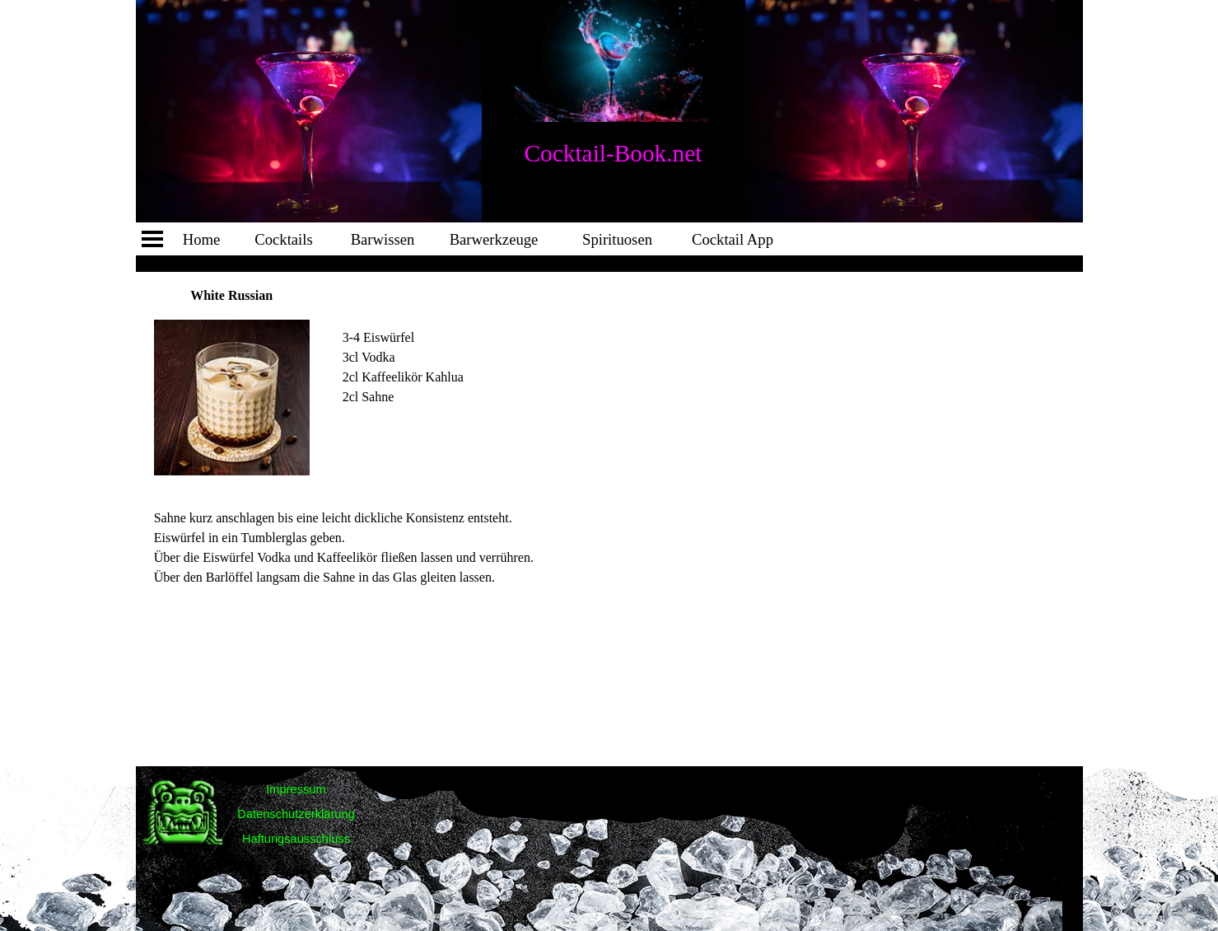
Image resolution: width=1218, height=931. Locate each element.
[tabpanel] (420, 347)
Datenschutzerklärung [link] (296, 814)
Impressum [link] (295, 789)
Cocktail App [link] (732, 239)
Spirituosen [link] (617, 239)
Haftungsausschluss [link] (296, 838)
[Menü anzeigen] (152, 238)
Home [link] (202, 239)
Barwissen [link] (383, 239)
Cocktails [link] (283, 239)
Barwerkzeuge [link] (494, 239)
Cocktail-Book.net (613, 153)
